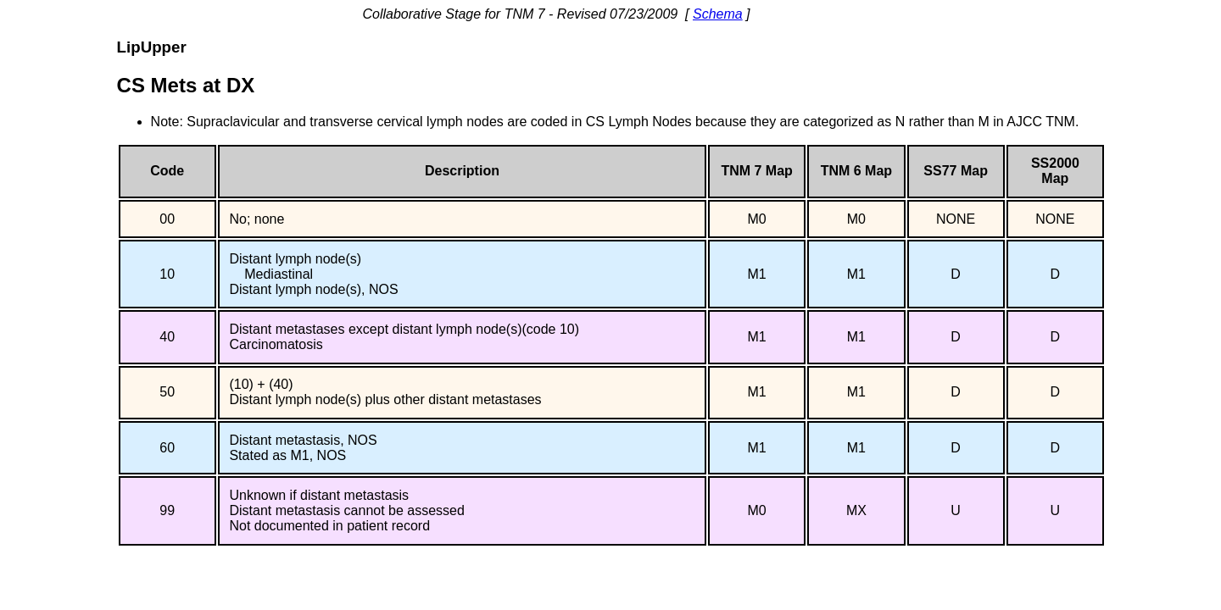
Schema (718, 14)
